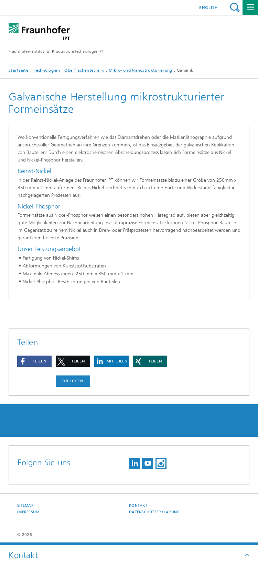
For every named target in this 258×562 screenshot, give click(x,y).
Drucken (73, 381)
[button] (34, 361)
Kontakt (138, 505)
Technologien (46, 70)
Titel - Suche (235, 7)
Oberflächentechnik (84, 70)
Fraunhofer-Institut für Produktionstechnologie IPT (56, 51)
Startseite (19, 70)
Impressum (28, 512)
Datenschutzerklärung (154, 512)
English (208, 7)
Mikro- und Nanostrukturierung (140, 70)
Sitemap (25, 505)
